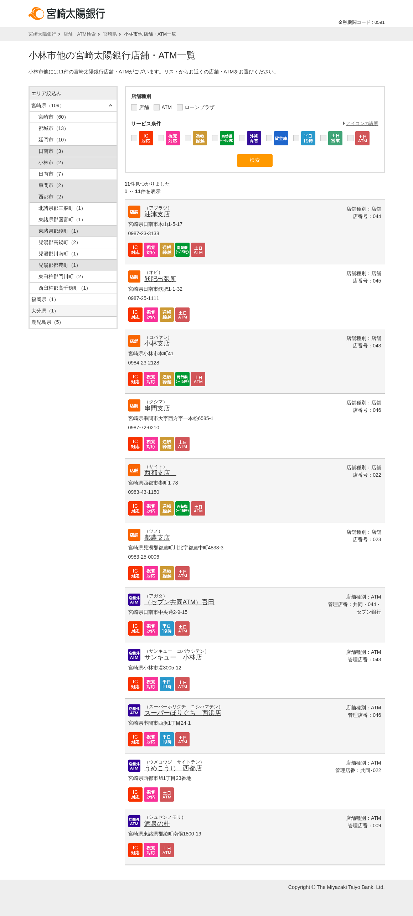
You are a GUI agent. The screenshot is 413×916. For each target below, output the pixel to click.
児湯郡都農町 (59, 265)
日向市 (52, 174)
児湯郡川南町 (59, 254)
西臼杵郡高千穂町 (64, 288)
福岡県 (45, 299)
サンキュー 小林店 (173, 657)
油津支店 (157, 214)
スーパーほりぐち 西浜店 (182, 712)
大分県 (45, 311)
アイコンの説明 (362, 123)
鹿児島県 (47, 322)
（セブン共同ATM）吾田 (179, 602)
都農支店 (157, 537)
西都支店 (160, 472)
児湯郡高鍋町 (59, 242)
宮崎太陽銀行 (42, 34)
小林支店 (157, 343)
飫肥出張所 (160, 279)
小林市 (52, 162)
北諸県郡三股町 (62, 208)
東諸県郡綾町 (59, 231)
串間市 (52, 185)
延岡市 (53, 140)
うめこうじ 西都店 (173, 768)
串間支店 (157, 408)
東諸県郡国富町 (62, 219)
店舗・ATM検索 (79, 34)
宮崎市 (53, 117)
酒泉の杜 (157, 823)
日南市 (52, 151)
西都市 (52, 197)
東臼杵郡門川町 (62, 276)
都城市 (53, 128)
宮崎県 (110, 34)
